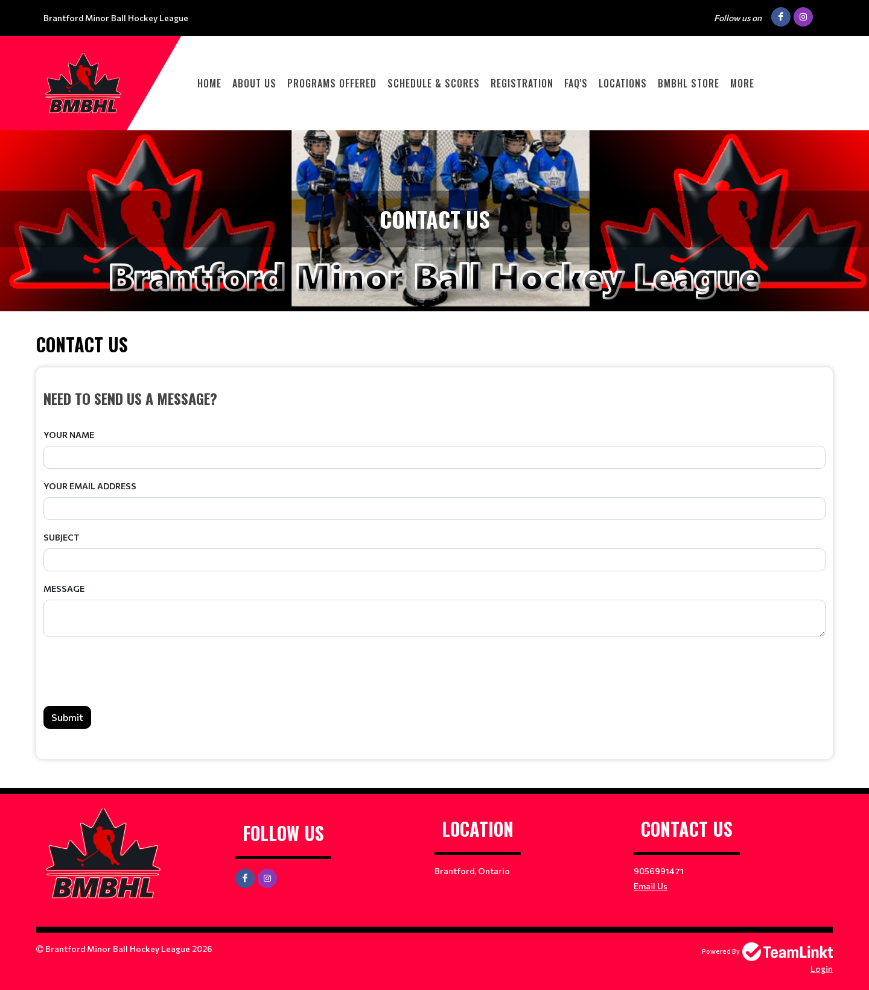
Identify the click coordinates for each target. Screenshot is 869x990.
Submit (67, 717)
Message (63, 588)
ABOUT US (254, 83)
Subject (61, 537)
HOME (209, 83)
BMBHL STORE (688, 83)
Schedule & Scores (433, 83)
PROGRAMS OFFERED (332, 83)
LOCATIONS (623, 83)
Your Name (68, 435)
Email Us (650, 886)
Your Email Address (89, 486)
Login (821, 968)
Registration (522, 83)
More (742, 83)
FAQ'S (576, 83)
